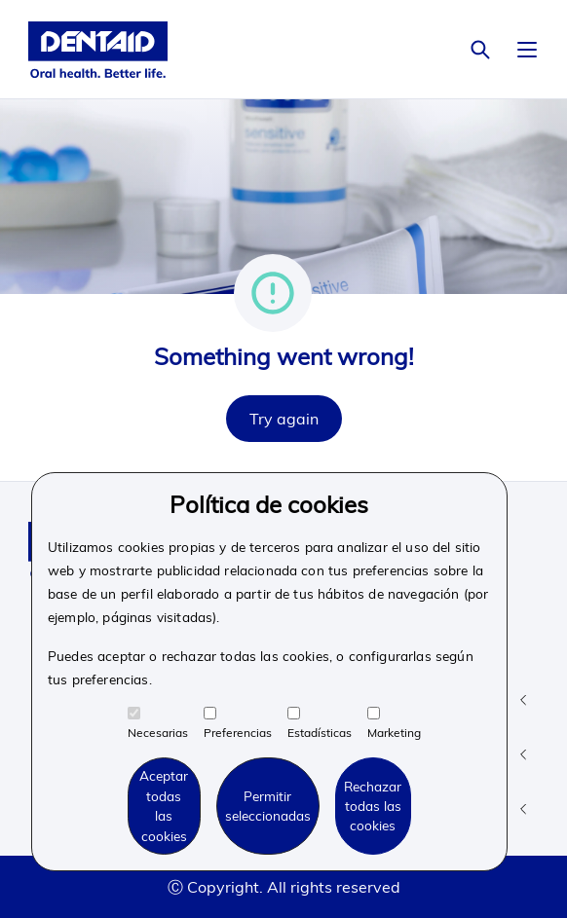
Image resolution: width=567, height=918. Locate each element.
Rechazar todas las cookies (372, 806)
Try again (284, 418)
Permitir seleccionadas (268, 806)
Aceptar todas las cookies (163, 805)
